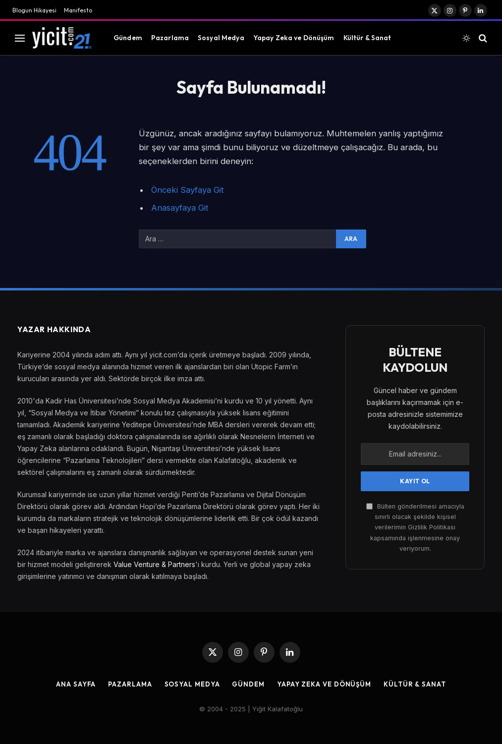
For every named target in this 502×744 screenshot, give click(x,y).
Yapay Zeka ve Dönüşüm (294, 37)
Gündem (127, 37)
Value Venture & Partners (154, 564)
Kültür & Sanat (367, 37)
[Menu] (20, 38)
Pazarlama (170, 37)
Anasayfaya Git (180, 208)
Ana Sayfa (76, 684)
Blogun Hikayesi (34, 10)
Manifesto (78, 10)
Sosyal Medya (221, 37)
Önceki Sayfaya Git (187, 190)
